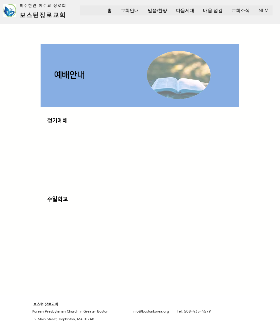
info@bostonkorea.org (151, 311)
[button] (129, 10)
